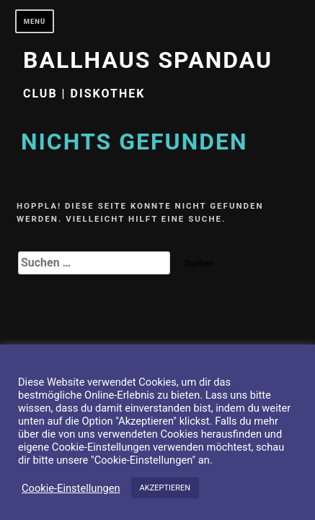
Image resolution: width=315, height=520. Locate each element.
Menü (35, 21)
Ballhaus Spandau (147, 60)
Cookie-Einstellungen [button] (71, 488)
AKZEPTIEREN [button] (165, 488)
